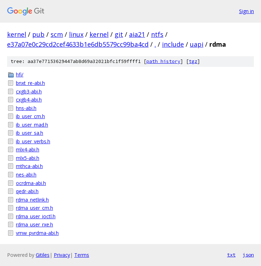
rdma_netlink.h (32, 199)
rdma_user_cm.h (34, 207)
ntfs (157, 34)
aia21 (137, 34)
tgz (193, 61)
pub (38, 34)
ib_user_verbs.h (33, 141)
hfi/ (19, 74)
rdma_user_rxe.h (34, 224)
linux (76, 34)
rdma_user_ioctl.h (36, 216)
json (248, 254)
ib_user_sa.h (29, 132)
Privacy (62, 254)
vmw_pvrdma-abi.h (37, 233)
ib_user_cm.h (30, 116)
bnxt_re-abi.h (30, 83)
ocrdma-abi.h (31, 183)
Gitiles (43, 254)
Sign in (246, 11)
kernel (16, 34)
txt (231, 254)
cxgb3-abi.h (29, 91)
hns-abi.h (26, 108)
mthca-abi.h (29, 166)
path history (163, 61)
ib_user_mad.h (32, 124)
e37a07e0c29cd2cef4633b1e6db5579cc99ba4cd (78, 44)
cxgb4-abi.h (29, 99)
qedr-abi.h (27, 191)
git (119, 34)
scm (57, 34)
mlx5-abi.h (27, 158)
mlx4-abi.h (27, 149)
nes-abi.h (26, 174)
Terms (81, 254)
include (173, 44)
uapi (196, 44)
